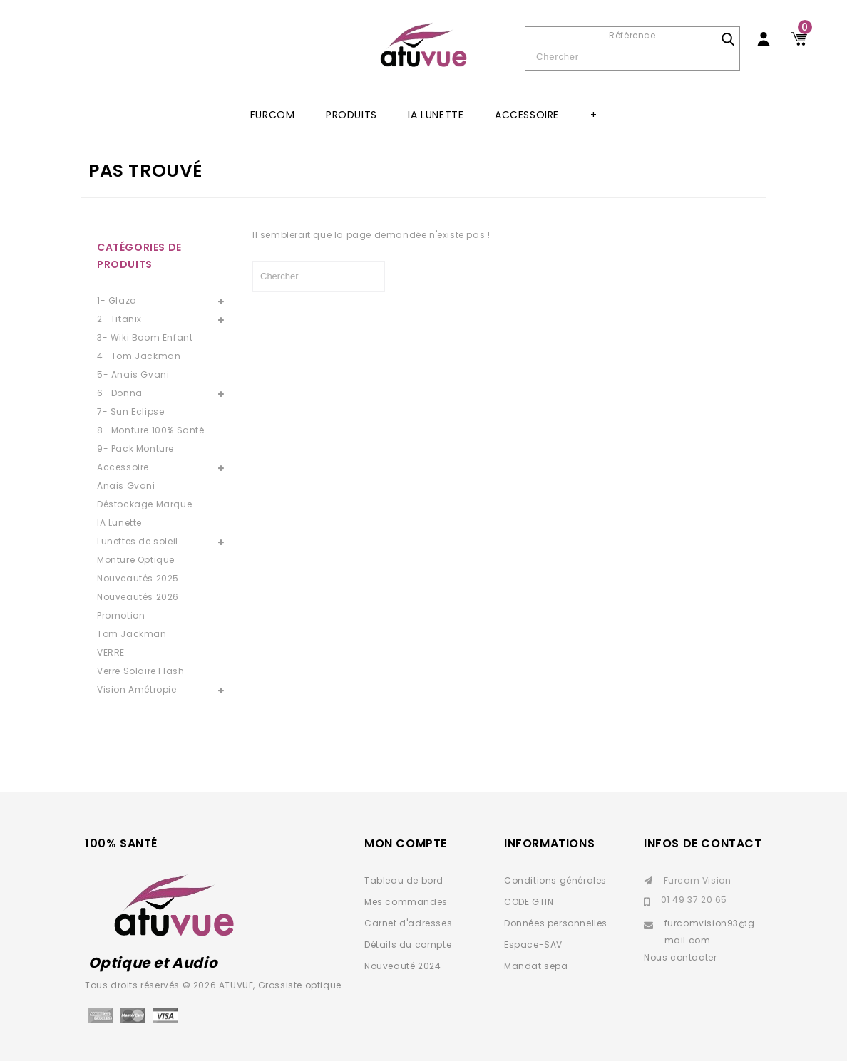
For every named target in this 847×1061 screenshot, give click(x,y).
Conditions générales (555, 880)
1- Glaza (117, 300)
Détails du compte (407, 944)
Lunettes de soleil (137, 541)
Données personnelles (555, 923)
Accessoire (527, 115)
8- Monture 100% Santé (151, 430)
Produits (351, 115)
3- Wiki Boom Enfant (144, 337)
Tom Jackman (132, 634)
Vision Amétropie (137, 689)
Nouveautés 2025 (138, 578)
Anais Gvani (126, 486)
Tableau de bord (403, 880)
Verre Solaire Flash (140, 671)
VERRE (111, 652)
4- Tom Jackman (138, 356)
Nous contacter (680, 957)
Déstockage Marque (144, 504)
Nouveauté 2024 (402, 966)
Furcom (272, 115)
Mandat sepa (536, 966)
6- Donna (120, 393)
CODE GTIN (528, 902)
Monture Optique (136, 560)
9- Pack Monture (135, 448)
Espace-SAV (533, 944)
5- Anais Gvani (133, 374)
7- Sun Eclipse (130, 411)
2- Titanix (119, 319)
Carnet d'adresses (408, 923)
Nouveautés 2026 (138, 597)
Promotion (121, 615)
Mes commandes (406, 902)
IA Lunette (435, 115)
